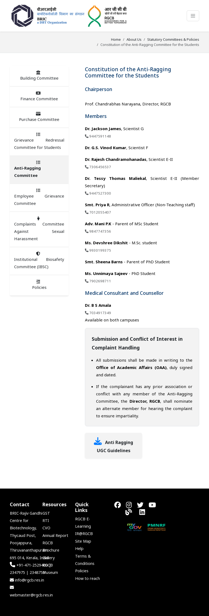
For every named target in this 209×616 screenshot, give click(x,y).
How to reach (87, 578)
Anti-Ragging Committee (27, 169)
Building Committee (39, 75)
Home (116, 39)
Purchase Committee (39, 117)
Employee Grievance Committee (39, 197)
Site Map (83, 541)
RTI (45, 520)
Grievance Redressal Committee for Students (39, 141)
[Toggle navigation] (193, 15)
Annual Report (55, 535)
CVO (46, 527)
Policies (39, 285)
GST (46, 513)
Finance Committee (39, 96)
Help (79, 548)
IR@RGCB (84, 533)
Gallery (48, 557)
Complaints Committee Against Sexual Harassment (39, 228)
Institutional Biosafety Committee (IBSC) (39, 260)
